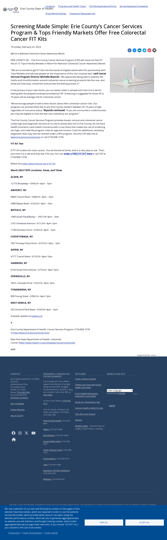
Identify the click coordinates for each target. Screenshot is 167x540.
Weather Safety (81, 426)
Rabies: (46, 429)
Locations (50, 6)
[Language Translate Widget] (120, 390)
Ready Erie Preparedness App (87, 402)
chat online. (48, 395)
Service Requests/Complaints (134, 6)
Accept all (144, 522)
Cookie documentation (32, 533)
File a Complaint (17, 403)
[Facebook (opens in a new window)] (130, 50)
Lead (45, 464)
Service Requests (17, 409)
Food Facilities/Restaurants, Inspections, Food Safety (86, 395)
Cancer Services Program (85, 379)
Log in (112, 405)
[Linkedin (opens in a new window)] (139, 50)
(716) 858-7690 (23, 392)
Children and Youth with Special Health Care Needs (88, 386)
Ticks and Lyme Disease (85, 414)
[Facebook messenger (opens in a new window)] (134, 50)
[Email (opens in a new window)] (154, 50)
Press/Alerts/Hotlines (55, 13)
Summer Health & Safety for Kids (89, 408)
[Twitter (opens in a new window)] (144, 50)
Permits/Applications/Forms (103, 6)
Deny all (104, 522)
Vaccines (78, 420)
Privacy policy (14, 533)
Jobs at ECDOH (16, 415)
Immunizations (49, 458)
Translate (121, 393)
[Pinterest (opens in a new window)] (149, 50)
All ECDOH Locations (19, 397)
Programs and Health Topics (72, 6)
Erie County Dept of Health (22, 10)
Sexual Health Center (52, 441)
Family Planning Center (52, 450)
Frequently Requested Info (82, 13)
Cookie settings (51, 533)
